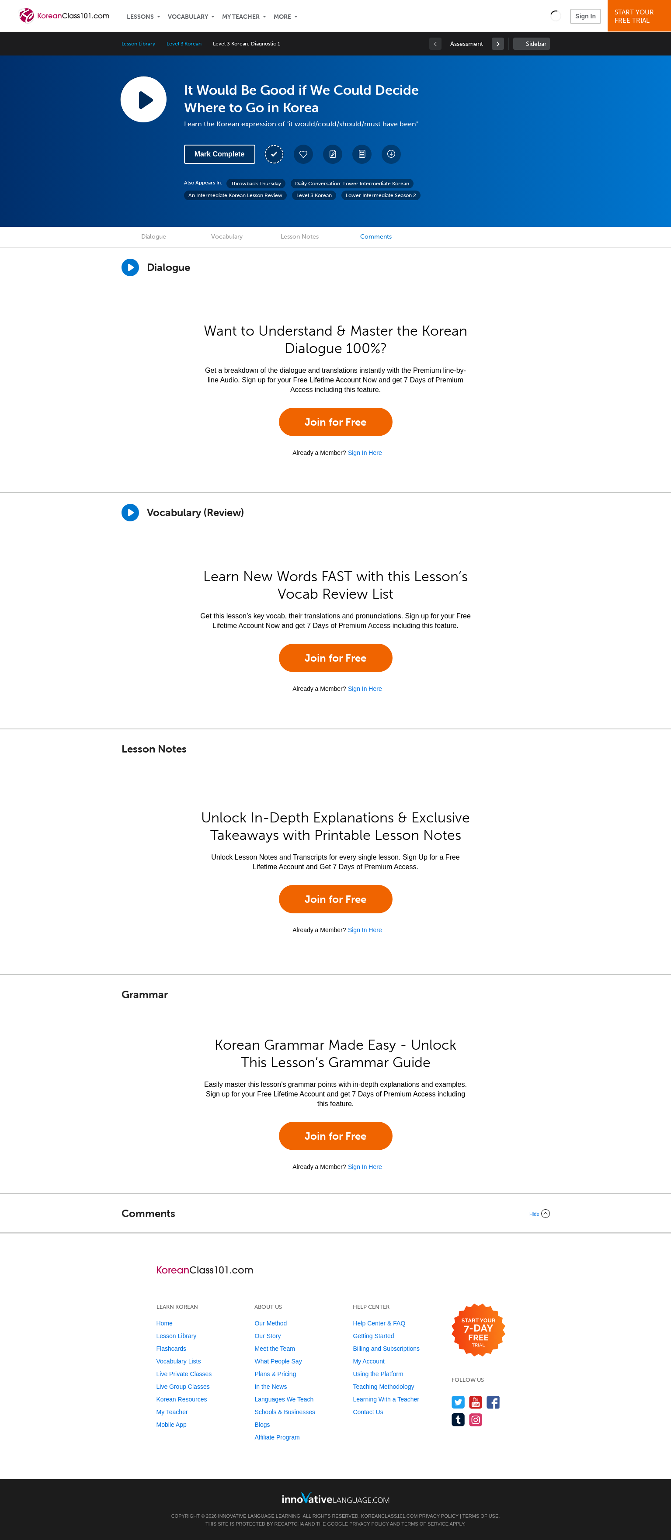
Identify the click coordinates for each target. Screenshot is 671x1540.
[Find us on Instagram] (476, 1419)
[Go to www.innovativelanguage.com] (335, 1497)
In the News (270, 1386)
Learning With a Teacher (386, 1399)
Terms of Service (424, 1523)
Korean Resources (181, 1399)
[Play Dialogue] (130, 267)
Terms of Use (480, 1516)
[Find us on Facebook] (493, 1402)
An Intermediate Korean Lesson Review (235, 195)
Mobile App (171, 1424)
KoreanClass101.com (389, 1516)
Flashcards (171, 1348)
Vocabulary (188, 17)
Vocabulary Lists (178, 1361)
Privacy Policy (439, 1516)
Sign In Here (365, 452)
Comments (376, 236)
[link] (498, 44)
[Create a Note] (332, 154)
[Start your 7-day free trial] (478, 1330)
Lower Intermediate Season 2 (381, 195)
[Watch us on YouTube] (476, 1402)
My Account (368, 1361)
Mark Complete (220, 154)
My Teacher (241, 17)
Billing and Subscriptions (386, 1348)
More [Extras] (282, 17)
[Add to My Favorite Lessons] (303, 154)
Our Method (270, 1323)
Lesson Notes (300, 236)
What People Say (278, 1361)
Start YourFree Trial (641, 16)
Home (164, 1323)
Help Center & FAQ (379, 1323)
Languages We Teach (283, 1399)
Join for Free (335, 422)
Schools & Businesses (284, 1411)
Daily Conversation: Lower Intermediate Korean (352, 183)
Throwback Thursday (256, 183)
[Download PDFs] (362, 154)
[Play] (130, 512)
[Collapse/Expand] (336, 1213)
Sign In (585, 16)
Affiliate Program (276, 1437)
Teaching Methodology (383, 1386)
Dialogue (153, 236)
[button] (556, 15)
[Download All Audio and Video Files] (391, 154)
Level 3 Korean (184, 44)
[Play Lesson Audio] (143, 99)
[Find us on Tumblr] (458, 1419)
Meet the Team (274, 1348)
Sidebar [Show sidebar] (536, 44)
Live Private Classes (184, 1373)
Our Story (267, 1335)
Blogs (262, 1424)
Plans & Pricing (275, 1373)
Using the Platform (378, 1373)
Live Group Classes (183, 1386)
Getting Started (373, 1335)
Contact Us (368, 1411)
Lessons (140, 17)
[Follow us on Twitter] (458, 1402)
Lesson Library (138, 44)
